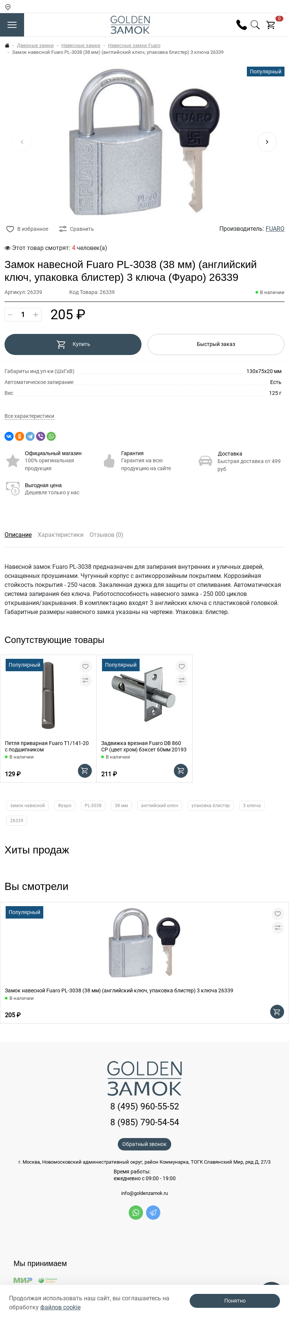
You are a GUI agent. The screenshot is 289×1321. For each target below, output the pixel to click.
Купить (73, 344)
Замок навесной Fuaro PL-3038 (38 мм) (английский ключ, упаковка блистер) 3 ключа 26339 (119, 990)
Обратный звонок (144, 1144)
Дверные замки (35, 45)
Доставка (230, 454)
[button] (267, 142)
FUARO (275, 228)
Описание (18, 534)
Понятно (235, 1301)
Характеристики (61, 534)
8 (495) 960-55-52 (144, 1107)
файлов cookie (60, 1307)
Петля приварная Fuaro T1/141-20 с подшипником (47, 746)
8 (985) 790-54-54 (144, 1122)
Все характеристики (29, 416)
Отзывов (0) (106, 534)
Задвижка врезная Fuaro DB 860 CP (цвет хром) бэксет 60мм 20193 (144, 746)
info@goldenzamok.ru (144, 1193)
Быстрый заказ (216, 344)
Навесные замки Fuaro (134, 45)
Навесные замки (80, 45)
